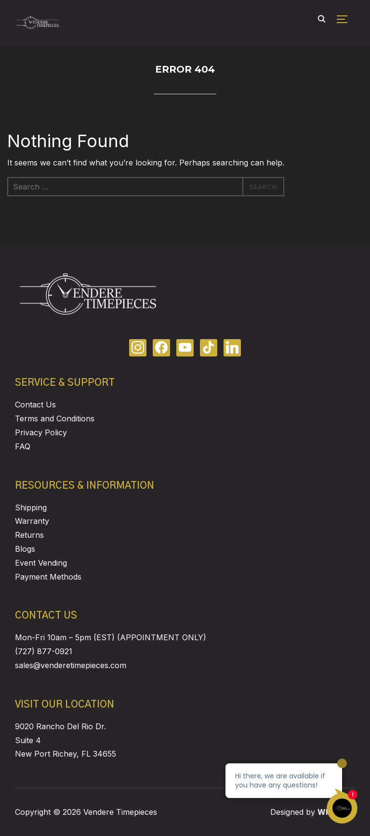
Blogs (25, 549)
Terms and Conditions (54, 418)
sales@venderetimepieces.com (70, 665)
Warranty (32, 521)
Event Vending (41, 563)
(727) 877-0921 (43, 651)
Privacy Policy (41, 432)
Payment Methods (48, 577)
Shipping (31, 507)
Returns (29, 535)
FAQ (22, 446)
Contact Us (35, 404)
